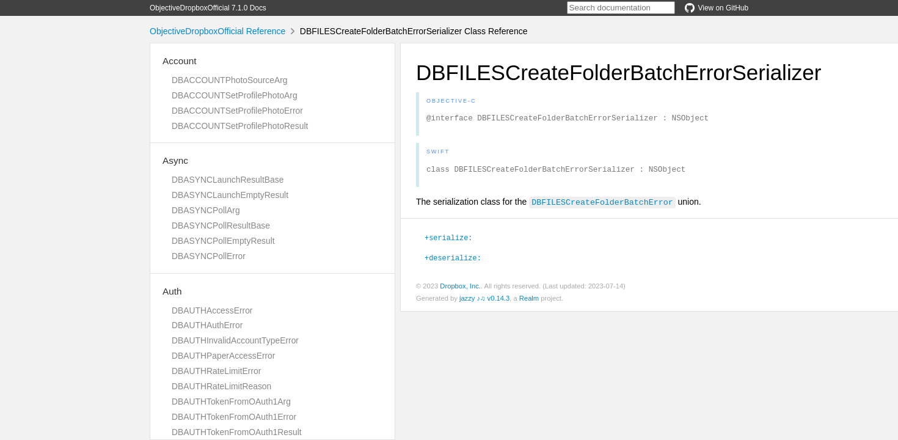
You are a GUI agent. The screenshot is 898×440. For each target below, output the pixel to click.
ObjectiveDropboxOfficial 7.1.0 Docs (208, 8)
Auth (172, 291)
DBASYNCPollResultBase (221, 225)
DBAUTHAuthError (207, 325)
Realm (529, 302)
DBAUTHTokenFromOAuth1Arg (231, 401)
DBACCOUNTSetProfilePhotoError (237, 111)
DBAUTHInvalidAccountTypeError (235, 340)
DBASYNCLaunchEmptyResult (230, 195)
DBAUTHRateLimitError (216, 371)
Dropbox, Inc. (460, 289)
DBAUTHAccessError (212, 310)
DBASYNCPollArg (206, 210)
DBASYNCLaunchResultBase (227, 180)
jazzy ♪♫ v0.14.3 (484, 302)
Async (175, 160)
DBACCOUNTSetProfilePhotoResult (240, 126)
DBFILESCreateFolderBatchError (602, 205)
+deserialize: (453, 261)
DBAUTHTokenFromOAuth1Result (237, 432)
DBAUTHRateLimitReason (221, 386)
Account (179, 61)
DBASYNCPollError (209, 256)
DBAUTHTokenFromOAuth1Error (234, 417)
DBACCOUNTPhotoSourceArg (229, 80)
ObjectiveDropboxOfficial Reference (217, 31)
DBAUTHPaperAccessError (223, 356)
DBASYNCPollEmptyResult (223, 241)
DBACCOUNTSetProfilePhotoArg (235, 95)
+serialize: (448, 241)
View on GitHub (716, 8)
